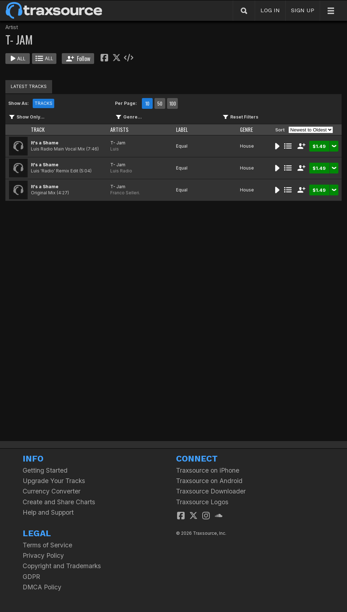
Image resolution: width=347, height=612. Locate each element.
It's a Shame (45, 142)
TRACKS (43, 103)
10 (147, 103)
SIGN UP (302, 10)
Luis (114, 149)
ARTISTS (119, 129)
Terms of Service (47, 545)
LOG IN (270, 10)
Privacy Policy (43, 555)
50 (159, 103)
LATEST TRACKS (29, 86)
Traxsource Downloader (211, 491)
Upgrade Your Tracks (54, 481)
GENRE (246, 129)
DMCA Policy (42, 587)
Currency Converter (51, 491)
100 (172, 103)
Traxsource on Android (209, 481)
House (247, 146)
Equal (182, 146)
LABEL (182, 129)
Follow (78, 58)
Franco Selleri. (125, 192)
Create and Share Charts (59, 502)
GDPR (31, 576)
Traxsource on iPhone (207, 470)
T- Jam (117, 142)
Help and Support (48, 512)
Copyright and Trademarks (62, 566)
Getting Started (45, 470)
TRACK (38, 129)
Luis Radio (121, 170)
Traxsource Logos (202, 502)
